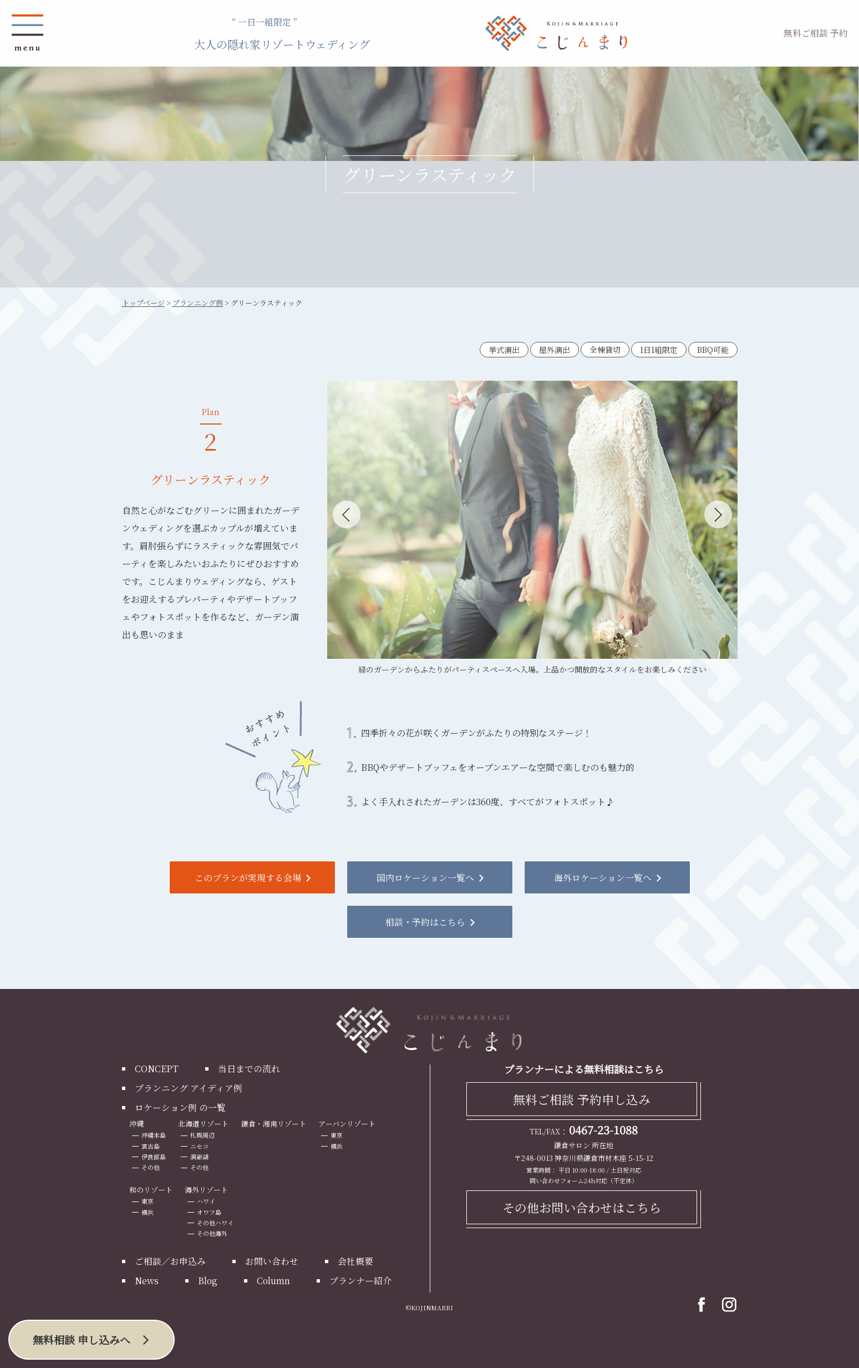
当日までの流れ (249, 1068)
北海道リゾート (203, 1123)
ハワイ (206, 1201)
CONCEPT (157, 1068)
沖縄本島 (153, 1134)
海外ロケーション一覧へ (603, 877)
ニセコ (199, 1145)
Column (274, 1280)
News (147, 1280)
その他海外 (212, 1232)
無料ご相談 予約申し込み (581, 1098)
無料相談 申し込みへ (81, 1339)
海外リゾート (206, 1189)
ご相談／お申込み (170, 1260)
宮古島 (150, 1145)
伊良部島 (153, 1156)
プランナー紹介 (362, 1280)
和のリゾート (150, 1189)
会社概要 (355, 1260)
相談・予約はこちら (425, 921)
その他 (150, 1166)
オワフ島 (209, 1211)
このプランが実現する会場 (248, 877)
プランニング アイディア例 (188, 1087)
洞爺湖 (199, 1156)
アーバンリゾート (347, 1123)
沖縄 (136, 1123)
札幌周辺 (202, 1134)
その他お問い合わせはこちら (581, 1206)
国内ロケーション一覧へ (425, 877)
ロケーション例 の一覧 (180, 1107)
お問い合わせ (271, 1260)
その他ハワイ (215, 1222)
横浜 (337, 1145)
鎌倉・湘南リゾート (273, 1123)
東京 (337, 1134)
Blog (208, 1280)
